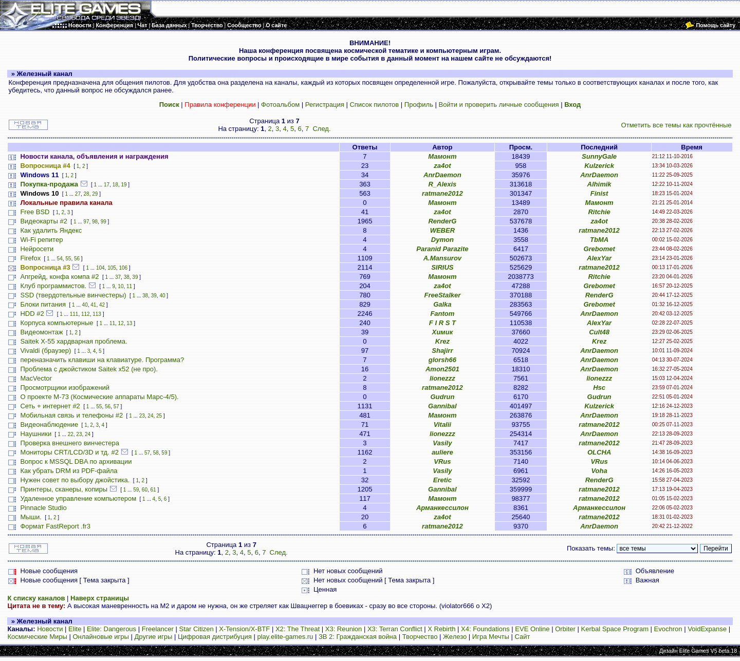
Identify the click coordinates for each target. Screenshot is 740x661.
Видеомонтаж (41, 332)
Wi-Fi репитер (41, 239)
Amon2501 (442, 369)
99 (103, 221)
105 (111, 268)
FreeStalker (442, 295)
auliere (442, 452)
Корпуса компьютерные (56, 323)
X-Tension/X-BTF (244, 629)
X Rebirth (441, 629)
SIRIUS (442, 267)
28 (86, 194)
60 (144, 490)
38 (127, 277)
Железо (455, 636)
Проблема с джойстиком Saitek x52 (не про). (89, 369)
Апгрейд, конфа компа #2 (59, 276)
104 (100, 268)
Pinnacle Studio (43, 508)
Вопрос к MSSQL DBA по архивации (76, 461)
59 (164, 453)
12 (121, 323)
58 (156, 453)
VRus (442, 461)
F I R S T (442, 323)
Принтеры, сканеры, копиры (63, 489)
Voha (599, 471)
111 (74, 314)
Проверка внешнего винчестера (69, 443)
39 (135, 277)
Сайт (522, 636)
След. (321, 129)
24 (150, 416)
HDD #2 (32, 313)
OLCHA (599, 452)
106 (123, 268)
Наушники (35, 434)
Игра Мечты (490, 636)
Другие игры (154, 636)
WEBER (442, 230)
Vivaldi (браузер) (45, 350)
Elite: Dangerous (111, 629)
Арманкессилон (442, 508)
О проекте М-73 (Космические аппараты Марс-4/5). (99, 397)
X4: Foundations (485, 629)
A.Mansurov (442, 258)
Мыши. (30, 517)
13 (129, 323)
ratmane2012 (442, 193)
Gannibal (442, 406)
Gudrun (442, 397)
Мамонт (442, 156)
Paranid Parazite (442, 249)
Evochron (668, 629)
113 (96, 314)
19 (123, 184)
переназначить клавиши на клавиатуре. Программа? (102, 360)
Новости (50, 629)
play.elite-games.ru (285, 636)
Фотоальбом (280, 104)
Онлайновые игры (100, 636)
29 (95, 194)
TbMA (599, 239)
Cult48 (599, 332)
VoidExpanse (707, 629)
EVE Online (532, 629)
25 (159, 416)
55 (68, 258)
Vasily (442, 443)
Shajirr (442, 350)
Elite (74, 629)
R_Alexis (442, 184)
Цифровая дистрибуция (215, 636)
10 (120, 286)
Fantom (442, 313)
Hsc (599, 387)
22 (70, 434)
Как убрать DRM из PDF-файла (68, 471)
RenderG (442, 221)
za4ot (442, 165)
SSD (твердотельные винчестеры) (73, 295)
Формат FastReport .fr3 (55, 526)
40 (162, 295)
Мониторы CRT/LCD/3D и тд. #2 (69, 452)
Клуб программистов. (53, 286)
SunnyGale (599, 156)
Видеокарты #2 (43, 221)
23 (142, 416)
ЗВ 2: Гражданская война (358, 636)
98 (95, 221)
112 (85, 314)
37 (118, 277)
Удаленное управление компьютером (78, 498)
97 (86, 221)
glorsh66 (442, 360)
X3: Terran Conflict (394, 629)
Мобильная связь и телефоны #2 (71, 415)
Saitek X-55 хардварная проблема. (73, 341)
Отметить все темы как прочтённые (676, 125)
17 (106, 184)
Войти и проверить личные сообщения (499, 104)
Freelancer (158, 629)
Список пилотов (374, 104)
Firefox (30, 258)
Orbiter (565, 629)
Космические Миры (37, 636)
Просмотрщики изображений (64, 387)
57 (116, 406)
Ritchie (599, 212)
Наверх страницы (99, 598)
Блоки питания (43, 304)
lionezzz (442, 378)
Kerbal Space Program (615, 629)
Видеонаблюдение (49, 424)
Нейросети (36, 249)
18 (115, 184)
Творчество (420, 636)
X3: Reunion (343, 629)
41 (93, 305)
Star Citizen (196, 629)
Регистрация (324, 104)
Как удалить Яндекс (51, 230)
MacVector (35, 378)
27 (78, 194)
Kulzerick (599, 165)
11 (129, 286)
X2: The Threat (297, 629)
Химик (442, 332)
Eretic (442, 480)
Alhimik (599, 184)
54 (60, 258)
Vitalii (442, 424)
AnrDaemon (442, 175)
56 (77, 258)
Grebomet (599, 249)
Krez (442, 341)
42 (102, 305)
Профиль (418, 104)
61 (153, 490)
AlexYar (599, 258)
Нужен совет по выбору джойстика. (75, 480)
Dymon (442, 239)
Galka (442, 304)
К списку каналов (36, 598)
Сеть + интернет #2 (50, 406)
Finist (599, 193)
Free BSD (34, 212)
